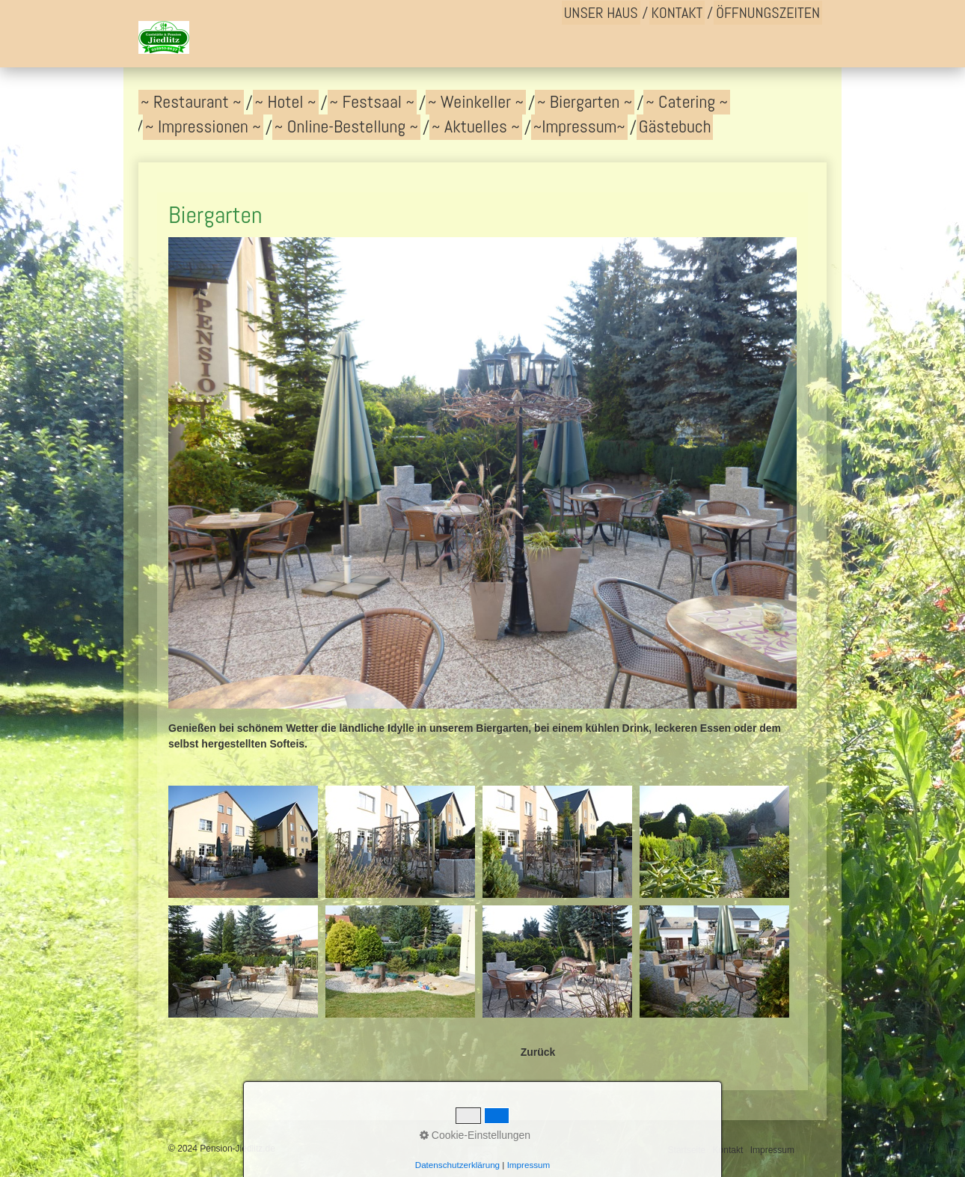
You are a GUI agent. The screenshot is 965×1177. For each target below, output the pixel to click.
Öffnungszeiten (768, 12)
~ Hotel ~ (285, 102)
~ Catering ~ (687, 102)
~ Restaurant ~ (191, 102)
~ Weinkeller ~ (476, 102)
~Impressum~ (579, 126)
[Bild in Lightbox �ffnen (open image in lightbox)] (243, 842)
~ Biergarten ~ (584, 102)
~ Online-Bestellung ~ (346, 126)
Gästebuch (675, 126)
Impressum (772, 1150)
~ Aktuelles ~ (476, 126)
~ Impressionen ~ (203, 126)
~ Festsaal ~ (372, 102)
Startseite (687, 1150)
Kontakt (677, 12)
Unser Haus (601, 12)
